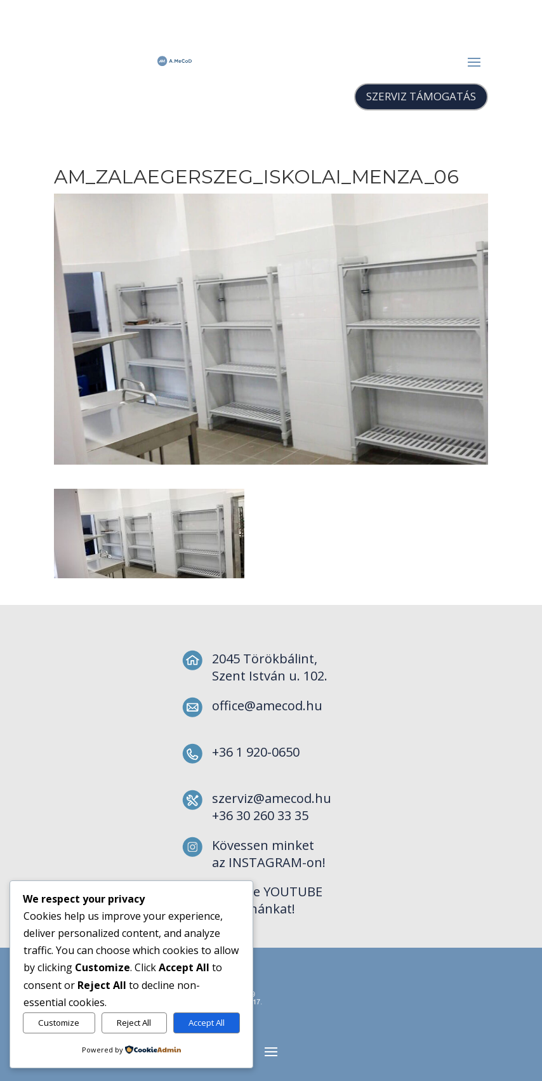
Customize (58, 1022)
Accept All (206, 1022)
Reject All (134, 1022)
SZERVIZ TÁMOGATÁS (421, 96)
